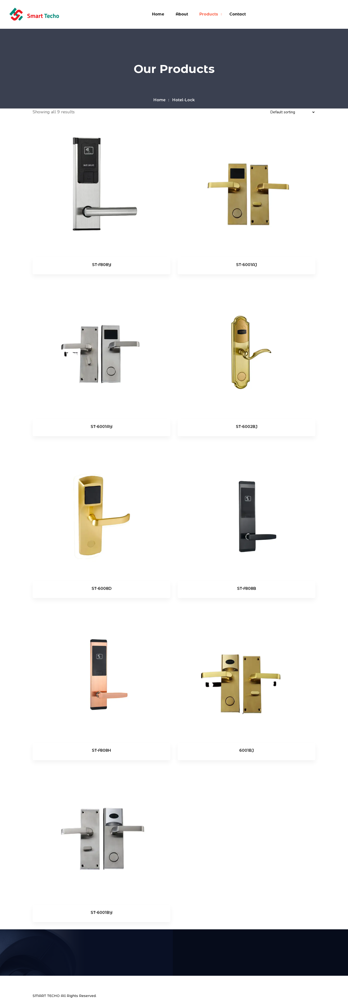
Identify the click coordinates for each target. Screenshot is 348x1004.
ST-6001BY (101, 912)
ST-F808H (101, 750)
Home (158, 14)
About (182, 14)
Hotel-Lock (183, 100)
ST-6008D (102, 588)
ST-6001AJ (246, 264)
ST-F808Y (101, 264)
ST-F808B (246, 588)
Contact (237, 14)
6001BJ (246, 750)
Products (208, 14)
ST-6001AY (101, 426)
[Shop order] (292, 112)
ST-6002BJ (246, 426)
